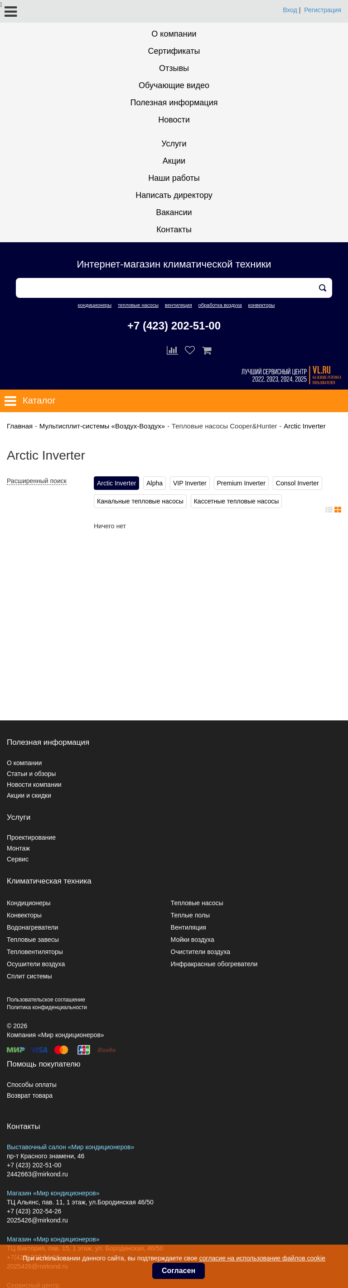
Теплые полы (190, 915)
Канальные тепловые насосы (140, 501)
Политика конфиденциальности (47, 1007)
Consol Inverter (297, 483)
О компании (173, 33)
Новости (174, 119)
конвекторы (261, 305)
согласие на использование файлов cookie (262, 1258)
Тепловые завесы (33, 939)
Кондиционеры (29, 903)
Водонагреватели (32, 927)
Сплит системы (29, 976)
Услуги (173, 143)
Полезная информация (174, 102)
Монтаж (18, 848)
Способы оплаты (32, 1084)
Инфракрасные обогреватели (214, 964)
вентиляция (178, 305)
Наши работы (174, 178)
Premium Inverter (241, 483)
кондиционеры (94, 305)
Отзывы (174, 68)
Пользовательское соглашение (46, 1000)
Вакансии (174, 212)
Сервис (18, 859)
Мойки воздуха (192, 939)
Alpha (154, 483)
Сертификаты (174, 51)
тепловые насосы (138, 305)
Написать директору (174, 195)
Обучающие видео (174, 85)
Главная (20, 426)
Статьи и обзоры (31, 773)
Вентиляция (188, 927)
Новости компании (34, 784)
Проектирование (31, 837)
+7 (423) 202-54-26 (34, 1211)
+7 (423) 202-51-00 (174, 326)
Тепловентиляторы (35, 951)
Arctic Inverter (305, 426)
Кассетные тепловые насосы (236, 501)
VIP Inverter (190, 483)
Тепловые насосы (197, 903)
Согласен (178, 1270)
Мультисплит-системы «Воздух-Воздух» (102, 426)
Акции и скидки (29, 795)
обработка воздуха (220, 305)
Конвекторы (24, 915)
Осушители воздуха (36, 964)
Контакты (174, 229)
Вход (290, 10)
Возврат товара (30, 1095)
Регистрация (322, 10)
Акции (174, 160)
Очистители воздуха (201, 951)
